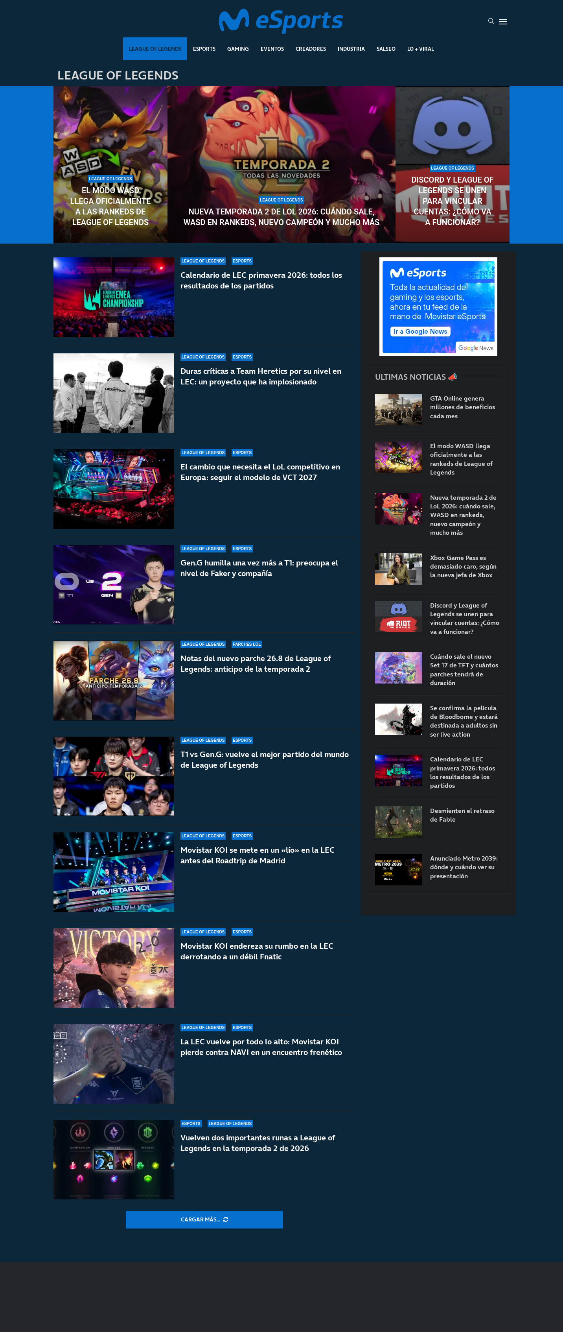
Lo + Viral (420, 48)
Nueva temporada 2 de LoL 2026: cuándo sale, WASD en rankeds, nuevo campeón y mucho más (281, 217)
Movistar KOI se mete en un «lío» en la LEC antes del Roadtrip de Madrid (257, 855)
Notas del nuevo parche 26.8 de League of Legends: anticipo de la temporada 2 (255, 663)
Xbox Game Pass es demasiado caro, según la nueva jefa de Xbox (463, 566)
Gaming (238, 48)
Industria (351, 48)
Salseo (386, 48)
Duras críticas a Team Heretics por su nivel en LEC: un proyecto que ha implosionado (260, 376)
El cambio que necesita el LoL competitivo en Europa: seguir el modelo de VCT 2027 (260, 473)
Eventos (272, 48)
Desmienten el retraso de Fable (462, 815)
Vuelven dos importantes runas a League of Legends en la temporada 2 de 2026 (257, 1143)
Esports (204, 48)
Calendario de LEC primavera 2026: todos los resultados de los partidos (261, 280)
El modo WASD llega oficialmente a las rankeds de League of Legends (110, 206)
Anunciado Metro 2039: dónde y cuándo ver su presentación (464, 867)
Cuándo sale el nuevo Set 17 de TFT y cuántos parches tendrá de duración (464, 669)
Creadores (311, 48)
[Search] (491, 21)
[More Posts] (204, 1220)
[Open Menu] (503, 22)
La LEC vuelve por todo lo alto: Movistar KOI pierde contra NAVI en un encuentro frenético (261, 1047)
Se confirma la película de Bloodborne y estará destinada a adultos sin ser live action (464, 721)
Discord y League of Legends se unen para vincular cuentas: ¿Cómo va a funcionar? (453, 201)
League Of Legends (155, 48)
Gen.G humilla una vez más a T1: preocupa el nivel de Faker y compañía (259, 578)
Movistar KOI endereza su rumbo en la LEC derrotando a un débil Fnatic (256, 951)
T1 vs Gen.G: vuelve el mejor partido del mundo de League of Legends (264, 759)
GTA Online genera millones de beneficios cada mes (462, 407)
